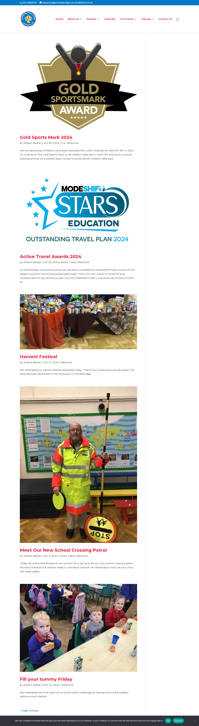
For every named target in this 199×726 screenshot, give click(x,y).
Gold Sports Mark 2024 (46, 137)
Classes (146, 19)
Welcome (73, 143)
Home (59, 19)
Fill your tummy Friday (46, 679)
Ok (168, 720)
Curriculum (127, 19)
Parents (91, 19)
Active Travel (69, 262)
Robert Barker (32, 143)
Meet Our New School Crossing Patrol (63, 550)
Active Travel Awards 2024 (50, 256)
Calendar (110, 19)
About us (73, 19)
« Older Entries (29, 710)
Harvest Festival (38, 356)
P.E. (63, 143)
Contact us (165, 19)
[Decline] (194, 720)
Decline (178, 720)
